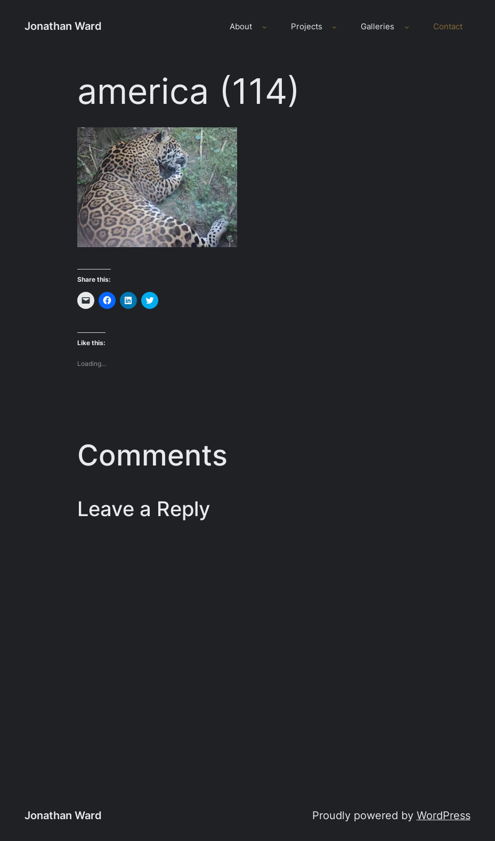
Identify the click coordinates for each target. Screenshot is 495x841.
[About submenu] (264, 27)
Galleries (377, 26)
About (241, 26)
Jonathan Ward (63, 26)
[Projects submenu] (334, 27)
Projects (306, 26)
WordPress (443, 815)
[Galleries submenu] (406, 27)
